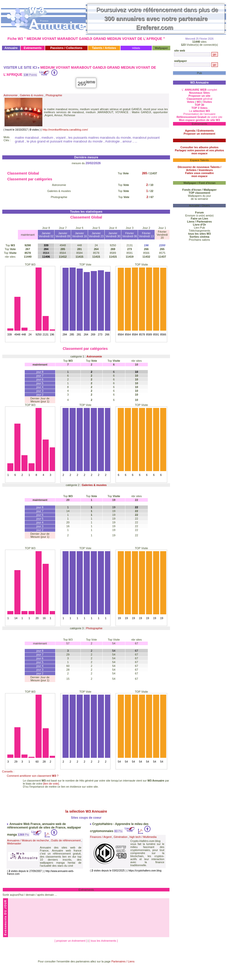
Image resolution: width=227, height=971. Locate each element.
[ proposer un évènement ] (71, 940)
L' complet (199, 89)
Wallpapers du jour (199, 195)
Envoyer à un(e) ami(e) (199, 215)
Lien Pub (199, 227)
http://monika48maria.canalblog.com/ (65, 129)
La (199, 110)
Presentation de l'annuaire (199, 113)
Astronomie (11, 95)
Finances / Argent (101, 836)
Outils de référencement (65, 840)
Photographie (54, 95)
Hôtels (136, 48)
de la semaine (199, 198)
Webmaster (14, 843)
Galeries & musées (31, 95)
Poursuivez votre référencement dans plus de (157, 18)
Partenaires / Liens (123, 961)
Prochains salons (199, 239)
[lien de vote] (51, 783)
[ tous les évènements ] (103, 940)
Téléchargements (199, 230)
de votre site (199, 116)
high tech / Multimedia (143, 836)
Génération (120, 836)
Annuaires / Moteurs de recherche (28, 840)
